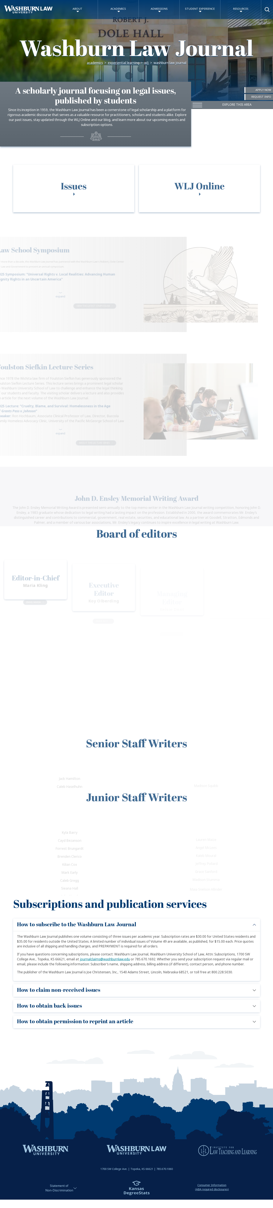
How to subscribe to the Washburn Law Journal (76, 925)
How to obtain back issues (49, 1006)
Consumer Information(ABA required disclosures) (212, 1187)
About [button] (77, 9)
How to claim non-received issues (58, 990)
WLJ (146, 63)
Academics (95, 63)
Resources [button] (240, 9)
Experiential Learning (123, 63)
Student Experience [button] (200, 9)
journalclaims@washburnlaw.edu (105, 959)
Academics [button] (118, 9)
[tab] (73, 201)
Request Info (261, 97)
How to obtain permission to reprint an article (75, 1022)
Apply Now (263, 90)
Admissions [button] (159, 9)
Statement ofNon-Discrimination (59, 1188)
